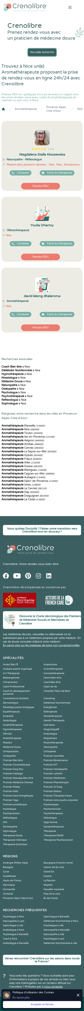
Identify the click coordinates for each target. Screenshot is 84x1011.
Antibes (22, 444)
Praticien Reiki (10, 791)
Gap (20, 492)
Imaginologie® (51, 729)
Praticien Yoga (10, 800)
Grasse (21, 466)
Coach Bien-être (52, 682)
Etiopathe (8, 716)
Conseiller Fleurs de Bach (57, 691)
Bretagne (8, 867)
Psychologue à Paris (13, 916)
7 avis (51, 149)
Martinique (9, 885)
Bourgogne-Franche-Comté (58, 863)
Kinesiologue (50, 733)
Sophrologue (9, 831)
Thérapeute (50, 831)
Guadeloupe (9, 876)
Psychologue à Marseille (15, 934)
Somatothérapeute (54, 826)
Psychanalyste (51, 804)
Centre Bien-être (52, 677)
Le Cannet (24, 488)
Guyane (48, 876)
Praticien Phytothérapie (56, 782)
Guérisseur (49, 725)
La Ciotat (23, 499)
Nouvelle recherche (42, 52)
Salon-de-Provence (29, 481)
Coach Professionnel (13, 686)
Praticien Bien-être (13, 760)
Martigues (23, 469)
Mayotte (48, 885)
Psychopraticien (11, 813)
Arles (20, 462)
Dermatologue (10, 703)
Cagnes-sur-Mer (27, 473)
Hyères (21, 455)
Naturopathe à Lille (54, 934)
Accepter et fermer (42, 1004)
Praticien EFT (51, 764)
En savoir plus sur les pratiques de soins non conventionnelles (41, 645)
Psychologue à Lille (54, 925)
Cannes (22, 447)
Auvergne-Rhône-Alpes (15, 863)
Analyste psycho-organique (17, 669)
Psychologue (9, 809)
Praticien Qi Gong (53, 787)
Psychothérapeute (53, 813)
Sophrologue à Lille (13, 925)
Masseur (7, 742)
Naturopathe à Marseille (57, 930)
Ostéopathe (9, 756)
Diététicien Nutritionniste (57, 703)
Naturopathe (50, 747)
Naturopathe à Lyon (13, 921)
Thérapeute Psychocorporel (58, 840)
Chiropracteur (10, 682)
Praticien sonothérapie (15, 804)
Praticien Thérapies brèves (58, 795)
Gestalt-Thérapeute (54, 720)
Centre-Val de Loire (54, 867)
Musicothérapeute (53, 742)
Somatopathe (10, 826)
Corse (6, 871)
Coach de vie (50, 686)
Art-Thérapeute (11, 673)
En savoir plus (21, 997)
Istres (20, 484)
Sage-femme (50, 822)
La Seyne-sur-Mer (28, 451)
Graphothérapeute (13, 725)
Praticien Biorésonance (56, 760)
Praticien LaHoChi (53, 773)
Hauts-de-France (12, 880)
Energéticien (50, 707)
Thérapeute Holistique (15, 840)
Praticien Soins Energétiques (18, 795)
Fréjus (21, 458)
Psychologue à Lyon (54, 938)
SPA (5, 822)
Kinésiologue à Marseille (16, 943)
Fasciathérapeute (53, 716)
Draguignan (25, 495)
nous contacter (53, 986)
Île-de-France (51, 898)
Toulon (21, 433)
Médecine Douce (12, 747)
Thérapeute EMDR (54, 835)
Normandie (9, 889)
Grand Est (49, 871)
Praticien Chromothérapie (16, 764)
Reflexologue (10, 818)
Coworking (49, 698)
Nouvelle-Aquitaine (54, 889)
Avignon (22, 440)
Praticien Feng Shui (13, 769)
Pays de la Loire (52, 893)
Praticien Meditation (54, 778)
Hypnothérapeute (12, 729)
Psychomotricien (52, 809)
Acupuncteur (50, 664)
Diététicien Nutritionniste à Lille (60, 943)
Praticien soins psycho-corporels (61, 800)
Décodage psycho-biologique (18, 707)
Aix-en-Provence (27, 436)
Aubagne (23, 477)
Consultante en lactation (16, 698)
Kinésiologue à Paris (13, 930)
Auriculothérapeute (54, 673)
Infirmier (7, 733)
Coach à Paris (10, 938)
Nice (80, 109)
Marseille (23, 425)
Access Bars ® (10, 664)
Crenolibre (10, 564)
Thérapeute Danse (13, 835)
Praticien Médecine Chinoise (18, 782)
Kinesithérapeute (12, 738)
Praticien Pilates (11, 787)
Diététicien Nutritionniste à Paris (61, 921)
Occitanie (8, 893)
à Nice (15, 366)
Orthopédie (50, 751)
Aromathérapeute (26, 109)
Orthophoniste (10, 751)
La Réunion (49, 880)
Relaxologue (50, 818)
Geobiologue (9, 720)
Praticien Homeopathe (55, 769)
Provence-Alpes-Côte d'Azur (56, 109)
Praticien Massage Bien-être (18, 778)
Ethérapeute (50, 711)
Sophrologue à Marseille (56, 916)
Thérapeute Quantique (15, 844)
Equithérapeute (11, 711)
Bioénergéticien (11, 677)
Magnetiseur (50, 738)
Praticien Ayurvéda (54, 756)
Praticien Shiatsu (52, 791)
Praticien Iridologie (13, 773)
